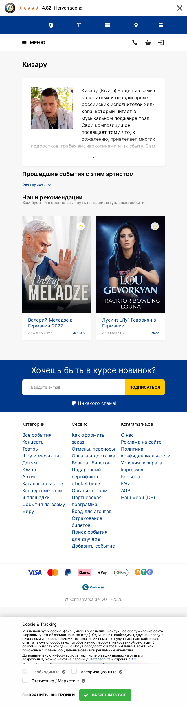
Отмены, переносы (93, 449)
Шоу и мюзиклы (40, 456)
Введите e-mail (45, 387)
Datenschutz (100, 659)
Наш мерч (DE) (138, 497)
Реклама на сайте (141, 442)
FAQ (125, 483)
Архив (29, 476)
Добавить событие (93, 546)
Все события (37, 435)
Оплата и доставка (93, 456)
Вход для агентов (92, 511)
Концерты (33, 442)
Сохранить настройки (48, 694)
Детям (29, 463)
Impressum (133, 469)
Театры (30, 449)
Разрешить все (105, 694)
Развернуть (36, 184)
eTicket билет (87, 483)
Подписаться (144, 387)
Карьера (130, 476)
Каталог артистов (42, 483)
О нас (127, 435)
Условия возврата (141, 463)
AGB (125, 490)
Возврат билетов (91, 463)
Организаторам (89, 490)
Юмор (29, 469)
